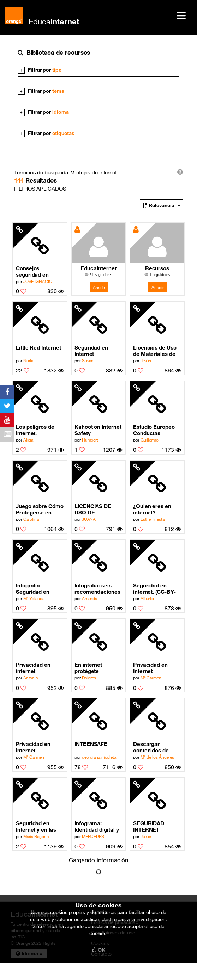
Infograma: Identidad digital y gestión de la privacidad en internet (96, 826)
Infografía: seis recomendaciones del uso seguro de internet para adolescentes (97, 588)
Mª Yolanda (33, 598)
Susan (88, 360)
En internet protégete (88, 667)
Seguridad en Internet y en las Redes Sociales (36, 826)
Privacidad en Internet (150, 667)
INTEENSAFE (90, 744)
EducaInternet (98, 268)
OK (98, 950)
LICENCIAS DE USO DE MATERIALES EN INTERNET (95, 509)
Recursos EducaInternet (157, 268)
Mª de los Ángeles (157, 757)
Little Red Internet (38, 347)
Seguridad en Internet (91, 350)
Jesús (146, 360)
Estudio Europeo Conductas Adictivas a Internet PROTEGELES (154, 430)
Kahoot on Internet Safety (97, 430)
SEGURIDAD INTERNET (148, 826)
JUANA (89, 519)
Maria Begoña (36, 836)
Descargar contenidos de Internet (151, 747)
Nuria (28, 360)
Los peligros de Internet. (35, 430)
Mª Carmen (151, 677)
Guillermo (150, 440)
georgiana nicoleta (99, 757)
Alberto (147, 598)
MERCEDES (93, 836)
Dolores (89, 677)
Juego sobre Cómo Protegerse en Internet (40, 509)
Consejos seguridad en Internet (32, 271)
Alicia (28, 440)
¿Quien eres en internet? (152, 509)
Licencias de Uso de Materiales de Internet (155, 350)
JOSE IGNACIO (37, 281)
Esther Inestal (153, 519)
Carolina (31, 519)
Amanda (89, 598)
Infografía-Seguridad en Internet (32, 588)
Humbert (90, 440)
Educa (54, 21)
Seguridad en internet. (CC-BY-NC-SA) (154, 588)
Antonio (30, 677)
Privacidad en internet (33, 667)
